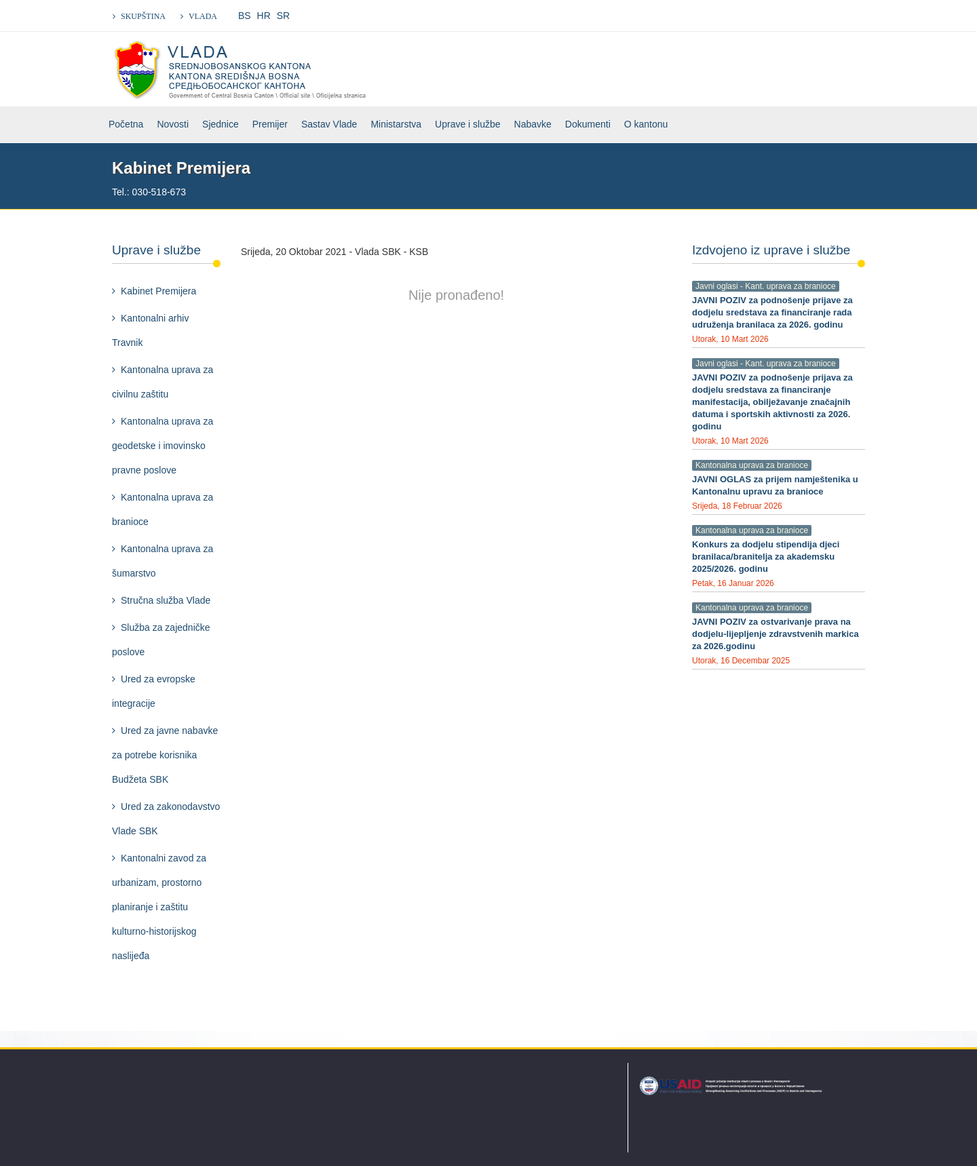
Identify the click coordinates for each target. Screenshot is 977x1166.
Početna (126, 124)
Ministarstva (395, 124)
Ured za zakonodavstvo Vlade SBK (166, 818)
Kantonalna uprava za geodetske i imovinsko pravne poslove (162, 445)
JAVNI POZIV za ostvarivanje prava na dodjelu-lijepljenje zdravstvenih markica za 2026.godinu (775, 634)
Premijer (270, 124)
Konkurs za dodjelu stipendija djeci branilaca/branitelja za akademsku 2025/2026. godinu (765, 556)
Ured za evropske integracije (153, 691)
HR (264, 15)
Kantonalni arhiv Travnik (150, 330)
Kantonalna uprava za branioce (162, 509)
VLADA (203, 16)
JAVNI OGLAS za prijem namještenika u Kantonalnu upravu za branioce (775, 485)
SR (283, 15)
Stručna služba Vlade (165, 600)
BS (244, 15)
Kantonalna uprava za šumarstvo (162, 561)
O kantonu (646, 124)
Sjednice (220, 124)
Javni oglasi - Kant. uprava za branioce (765, 286)
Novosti (173, 124)
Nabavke (533, 124)
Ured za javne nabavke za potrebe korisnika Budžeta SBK (165, 755)
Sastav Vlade (329, 124)
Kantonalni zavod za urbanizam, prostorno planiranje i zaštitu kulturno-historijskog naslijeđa (159, 907)
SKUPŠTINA (143, 16)
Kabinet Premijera (158, 291)
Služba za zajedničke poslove (161, 639)
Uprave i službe (468, 124)
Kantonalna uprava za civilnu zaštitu (162, 382)
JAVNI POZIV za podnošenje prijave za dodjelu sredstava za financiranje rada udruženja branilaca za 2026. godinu (772, 312)
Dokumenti (588, 124)
